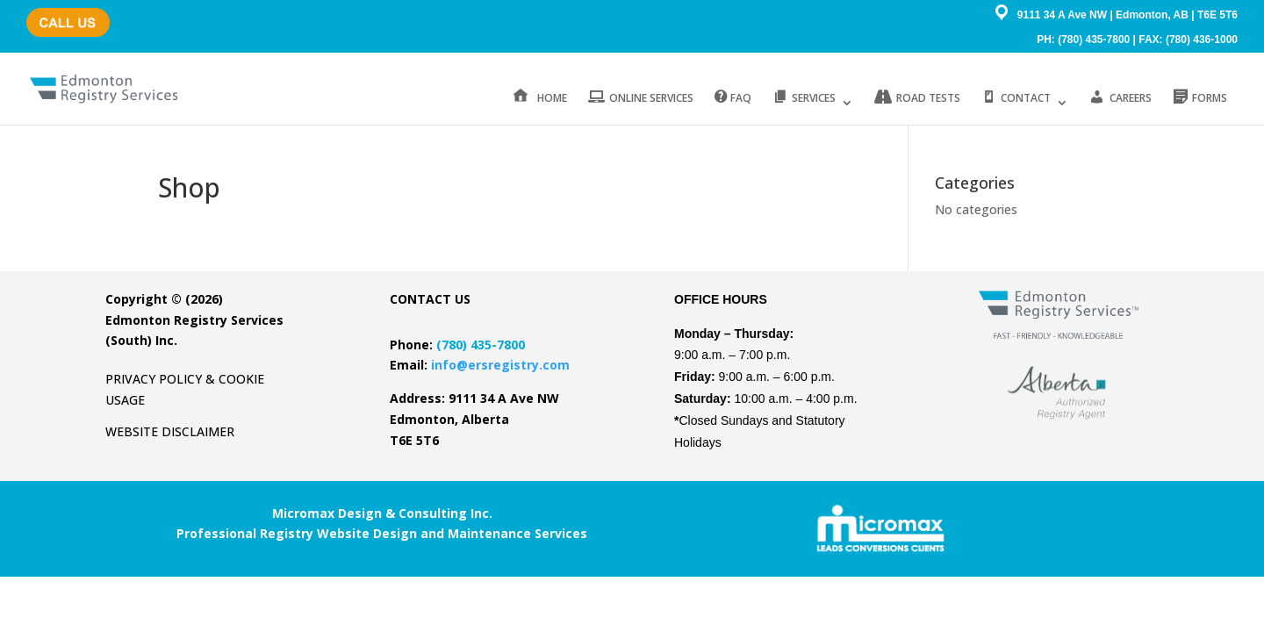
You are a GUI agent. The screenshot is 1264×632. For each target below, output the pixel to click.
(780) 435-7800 (62, 13)
